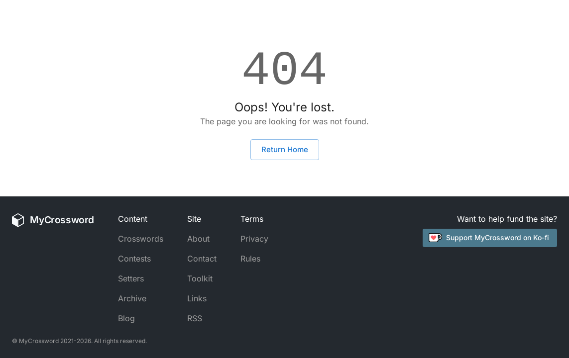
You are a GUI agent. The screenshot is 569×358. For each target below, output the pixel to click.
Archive (132, 298)
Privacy (254, 239)
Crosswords (140, 239)
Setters (131, 278)
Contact (202, 259)
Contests (134, 259)
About (198, 239)
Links (197, 298)
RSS (194, 318)
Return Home (284, 149)
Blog (126, 318)
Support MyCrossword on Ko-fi (489, 237)
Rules (250, 259)
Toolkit (200, 278)
